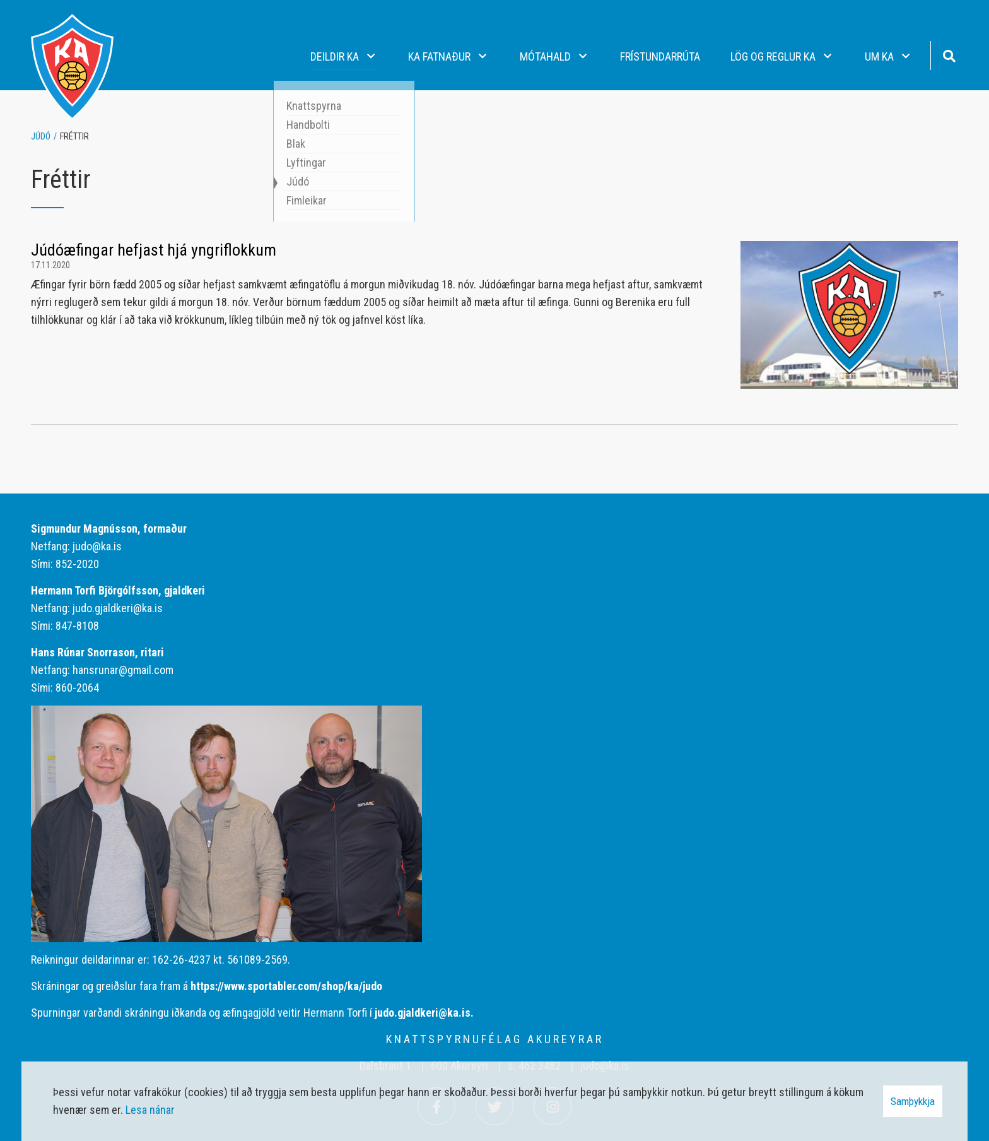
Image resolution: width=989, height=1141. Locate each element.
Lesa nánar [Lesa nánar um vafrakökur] (150, 1109)
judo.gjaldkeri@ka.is (118, 608)
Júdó (40, 136)
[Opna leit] (949, 54)
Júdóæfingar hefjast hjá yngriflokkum (153, 249)
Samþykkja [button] (913, 1101)
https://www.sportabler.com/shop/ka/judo (286, 986)
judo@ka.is (97, 546)
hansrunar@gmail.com (123, 670)
